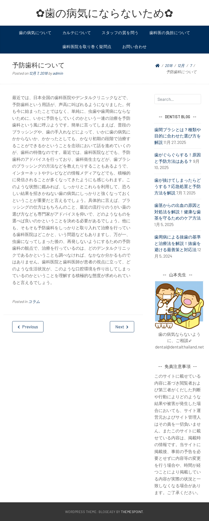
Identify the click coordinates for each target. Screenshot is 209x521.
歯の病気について (35, 32)
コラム (34, 301)
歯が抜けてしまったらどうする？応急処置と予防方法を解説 (177, 186)
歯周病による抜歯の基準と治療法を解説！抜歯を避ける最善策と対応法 (177, 243)
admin (58, 73)
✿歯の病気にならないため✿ (104, 12)
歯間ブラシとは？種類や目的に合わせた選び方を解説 (177, 136)
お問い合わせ (134, 46)
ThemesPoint (132, 512)
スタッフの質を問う (120, 32)
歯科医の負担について (169, 32)
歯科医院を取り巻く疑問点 (87, 46)
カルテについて (76, 32)
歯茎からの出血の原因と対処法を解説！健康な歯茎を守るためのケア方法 (177, 211)
